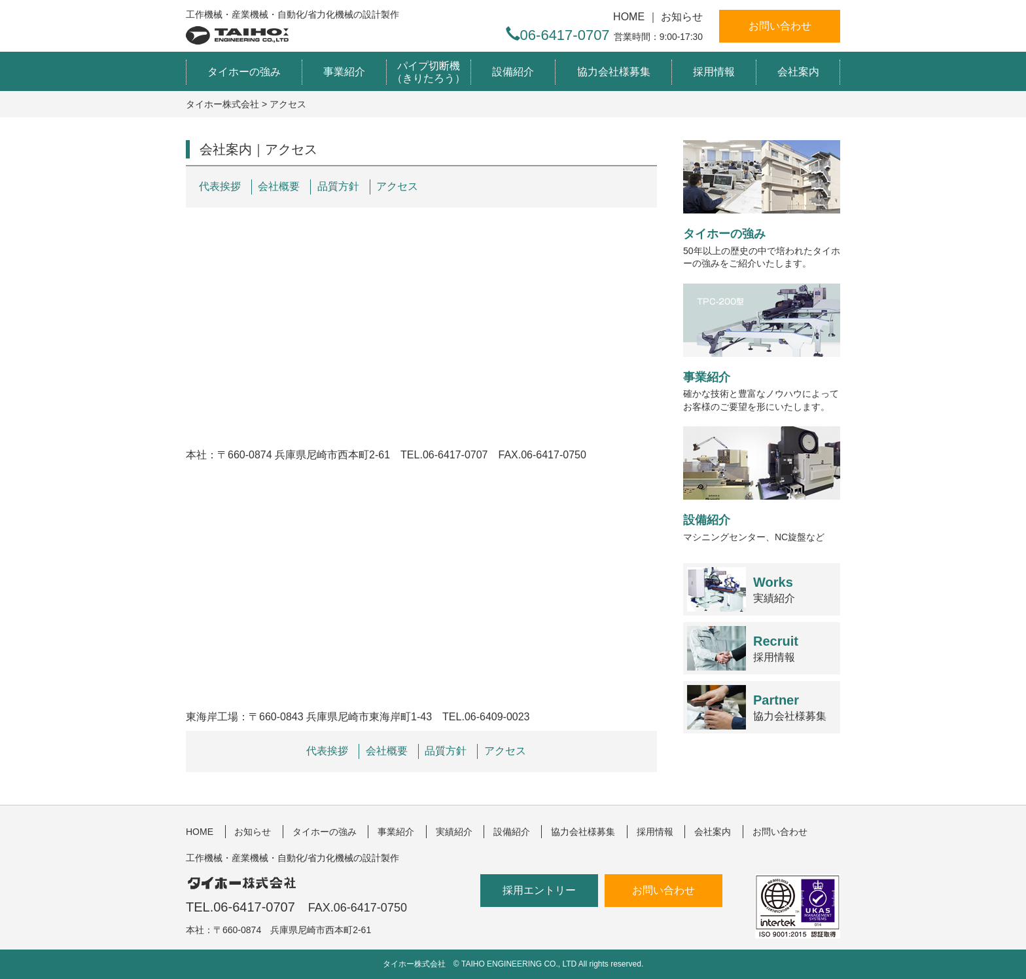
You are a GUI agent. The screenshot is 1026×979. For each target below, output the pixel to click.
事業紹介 (344, 71)
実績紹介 (774, 589)
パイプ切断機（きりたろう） (428, 72)
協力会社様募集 (613, 71)
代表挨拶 (220, 186)
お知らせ (682, 16)
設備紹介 (513, 71)
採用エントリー (539, 890)
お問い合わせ (780, 25)
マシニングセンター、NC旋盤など (761, 484)
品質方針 (338, 186)
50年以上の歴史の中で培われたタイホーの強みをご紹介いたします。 (761, 204)
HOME (629, 16)
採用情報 (714, 71)
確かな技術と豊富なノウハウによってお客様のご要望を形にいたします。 (761, 348)
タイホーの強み (244, 71)
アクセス (397, 186)
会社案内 (798, 71)
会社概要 (279, 186)
